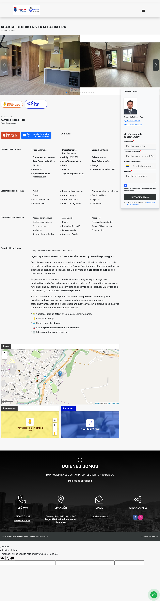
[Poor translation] (10, 558)
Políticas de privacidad (80, 480)
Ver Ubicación (24, 428)
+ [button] (5, 353)
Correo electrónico (132, 151)
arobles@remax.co (134, 124)
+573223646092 (133, 121)
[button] (66, 92)
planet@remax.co (99, 516)
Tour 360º (33, 103)
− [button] (5, 357)
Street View (11, 104)
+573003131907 (22, 516)
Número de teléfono (132, 161)
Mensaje (128, 171)
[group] (40, 65)
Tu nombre (129, 141)
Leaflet (97, 403)
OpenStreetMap (113, 403)
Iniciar (90, 429)
